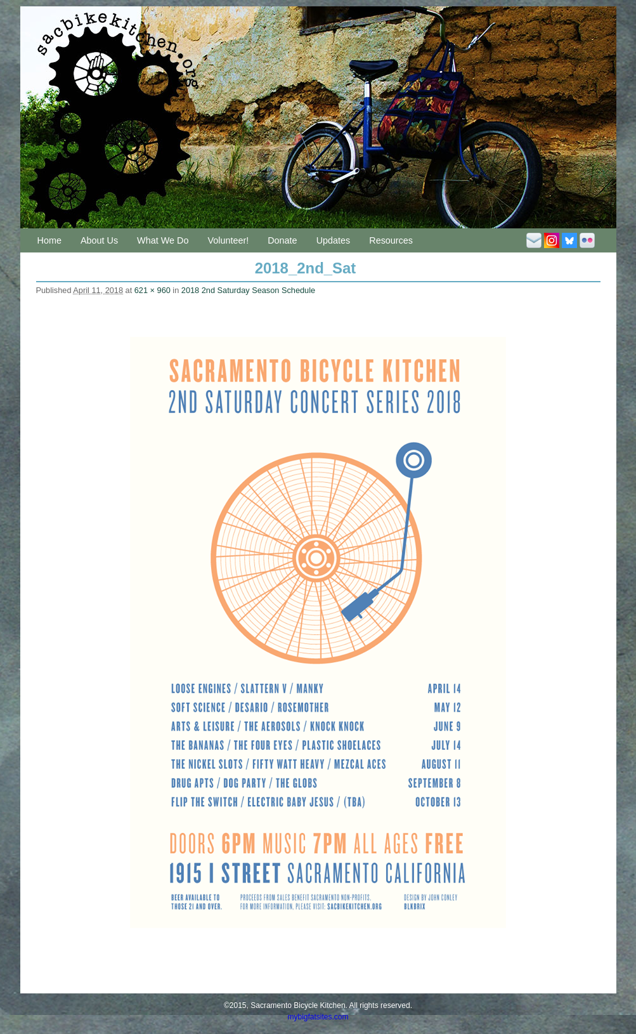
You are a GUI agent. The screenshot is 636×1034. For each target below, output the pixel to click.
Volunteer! (228, 240)
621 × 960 (152, 290)
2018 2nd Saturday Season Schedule (248, 290)
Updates (333, 240)
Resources (391, 240)
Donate (282, 240)
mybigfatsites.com (317, 1016)
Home (49, 240)
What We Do (162, 240)
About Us (99, 240)
